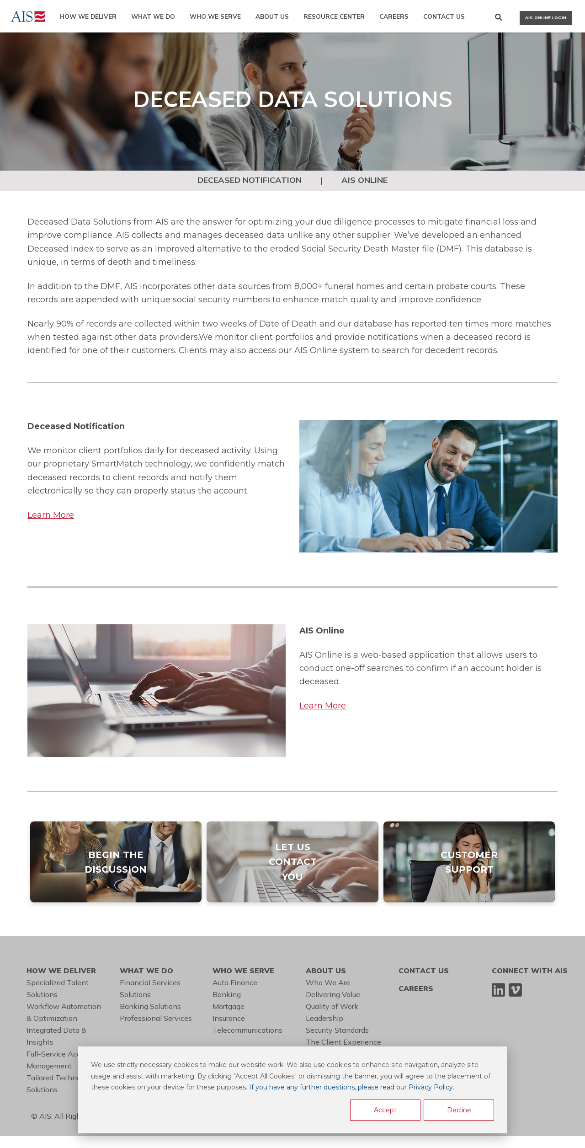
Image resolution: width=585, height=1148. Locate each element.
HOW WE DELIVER (88, 16)
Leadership (324, 1018)
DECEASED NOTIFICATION (249, 180)
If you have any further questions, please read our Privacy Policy (351, 1087)
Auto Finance (235, 982)
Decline (459, 1110)
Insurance (229, 1018)
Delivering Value (333, 994)
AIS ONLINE (364, 180)
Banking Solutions (150, 1006)
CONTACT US (444, 16)
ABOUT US (272, 16)
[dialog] (292, 1089)
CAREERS (394, 16)
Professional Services (156, 1018)
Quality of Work (332, 1006)
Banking (227, 994)
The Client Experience (343, 1041)
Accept (385, 1110)
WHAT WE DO (153, 16)
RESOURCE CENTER (334, 16)
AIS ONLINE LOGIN (545, 17)
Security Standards (337, 1030)
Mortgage (229, 1006)
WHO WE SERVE (215, 16)
